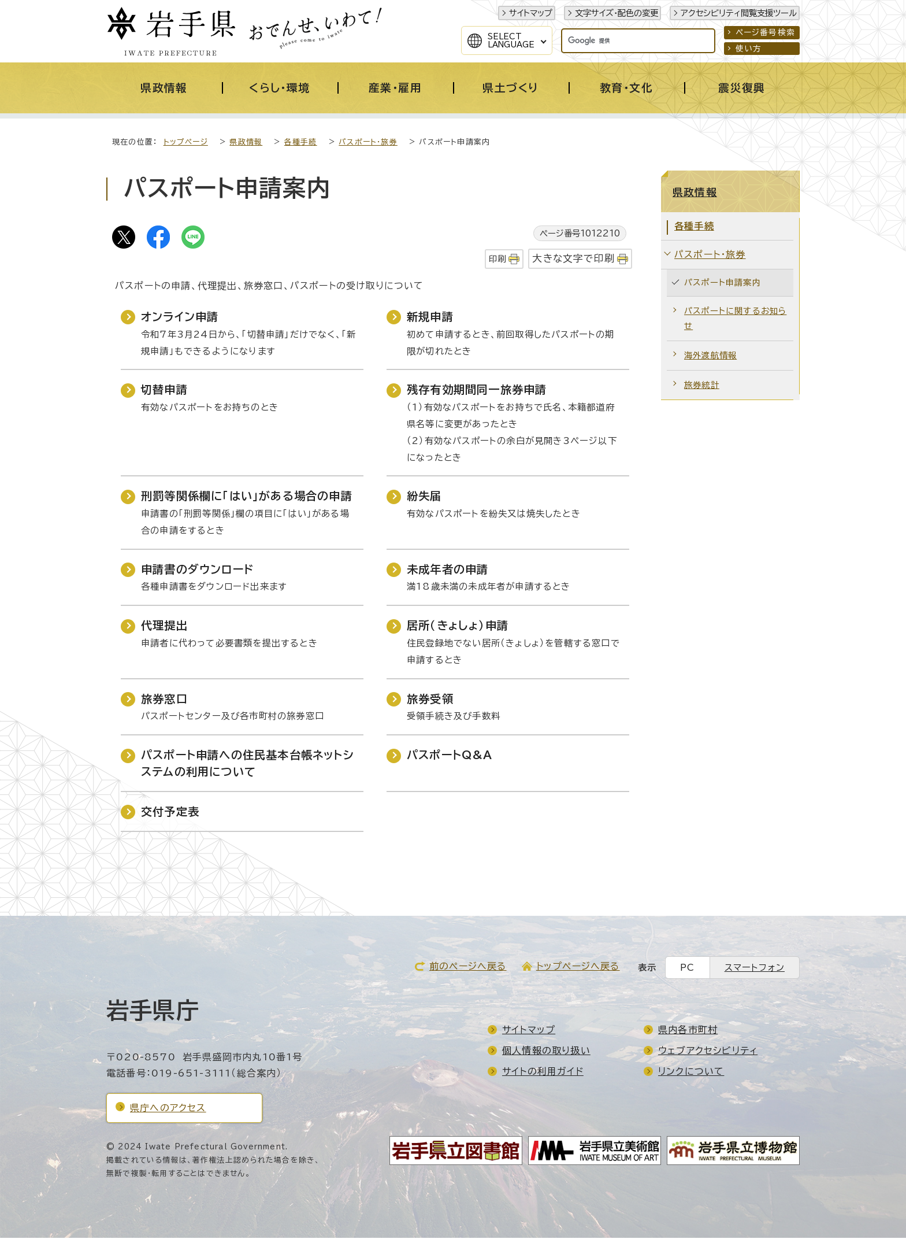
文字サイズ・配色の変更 (616, 13)
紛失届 (424, 496)
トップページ (186, 143)
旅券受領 (430, 699)
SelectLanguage (511, 40)
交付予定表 (170, 812)
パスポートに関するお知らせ (735, 319)
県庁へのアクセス (168, 1109)
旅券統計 (701, 386)
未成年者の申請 (447, 570)
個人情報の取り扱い (546, 1051)
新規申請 (430, 317)
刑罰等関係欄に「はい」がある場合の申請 (246, 496)
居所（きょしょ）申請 (457, 626)
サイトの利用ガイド (543, 1072)
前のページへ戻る (468, 967)
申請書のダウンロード (197, 570)
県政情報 (245, 143)
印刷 (497, 260)
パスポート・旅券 (368, 143)
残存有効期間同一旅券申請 (477, 390)
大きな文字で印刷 (573, 259)
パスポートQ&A (450, 755)
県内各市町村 (688, 1030)
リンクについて (691, 1072)
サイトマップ (530, 13)
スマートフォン (755, 968)
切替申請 (164, 390)
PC (687, 968)
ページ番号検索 (765, 32)
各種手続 (300, 143)
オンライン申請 (179, 317)
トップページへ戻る (578, 967)
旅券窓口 (164, 699)
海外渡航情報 (710, 356)
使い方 (749, 49)
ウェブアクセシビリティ (708, 1051)
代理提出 (164, 626)
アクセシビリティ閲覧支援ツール (739, 13)
